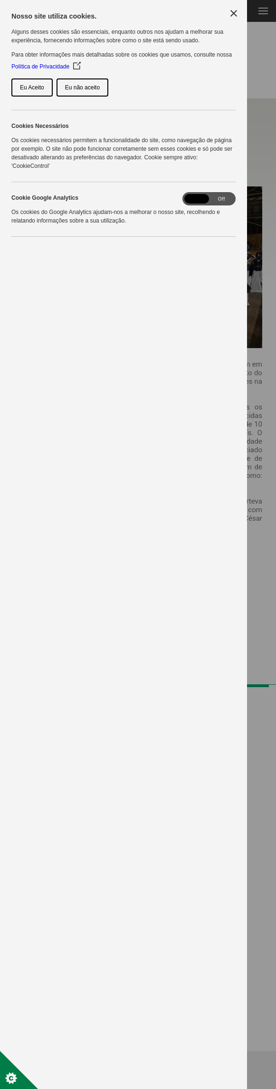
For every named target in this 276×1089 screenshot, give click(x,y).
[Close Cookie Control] (233, 13)
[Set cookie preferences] (19, 1070)
